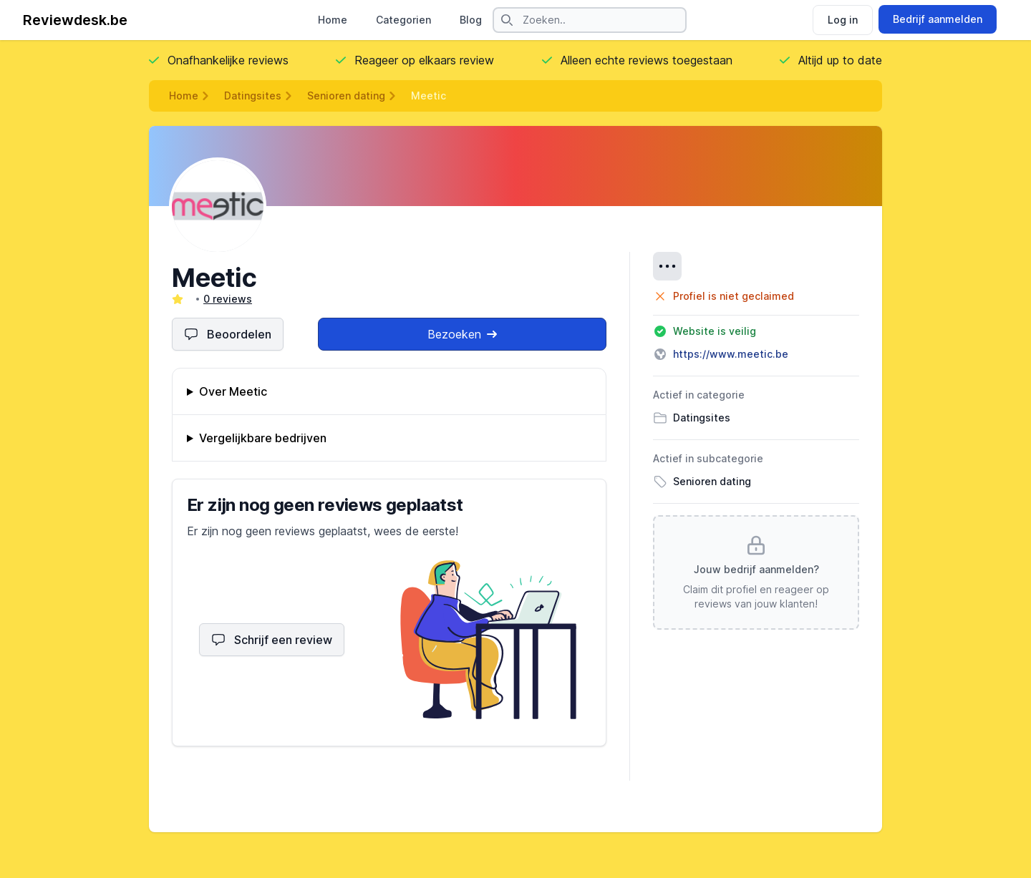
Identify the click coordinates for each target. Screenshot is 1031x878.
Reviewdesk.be (75, 20)
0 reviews (227, 299)
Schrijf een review (271, 640)
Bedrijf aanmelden (937, 19)
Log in (843, 20)
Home (332, 20)
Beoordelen (227, 334)
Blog (471, 20)
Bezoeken (462, 334)
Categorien (403, 20)
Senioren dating (346, 95)
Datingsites (252, 95)
